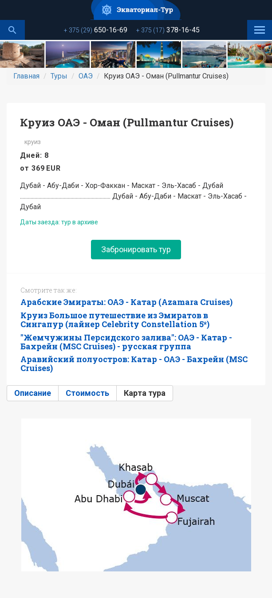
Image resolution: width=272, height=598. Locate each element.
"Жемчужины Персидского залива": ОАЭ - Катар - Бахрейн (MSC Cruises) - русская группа (126, 342)
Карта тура (145, 393)
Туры (59, 76)
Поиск (12, 30)
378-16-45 (168, 30)
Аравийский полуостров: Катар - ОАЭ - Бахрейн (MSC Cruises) (134, 363)
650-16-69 (95, 30)
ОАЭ (86, 76)
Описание (32, 393)
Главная (26, 76)
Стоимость (87, 393)
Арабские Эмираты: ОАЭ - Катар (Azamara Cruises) (126, 302)
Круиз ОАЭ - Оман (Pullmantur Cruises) (126, 122)
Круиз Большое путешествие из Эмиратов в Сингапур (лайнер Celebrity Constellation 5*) (114, 319)
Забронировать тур (136, 249)
